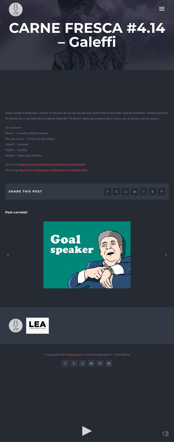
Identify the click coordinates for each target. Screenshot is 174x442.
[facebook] (65, 363)
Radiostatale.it (75, 354)
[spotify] (108, 363)
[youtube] (91, 363)
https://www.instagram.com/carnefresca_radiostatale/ (52, 170)
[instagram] (82, 363)
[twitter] (73, 363)
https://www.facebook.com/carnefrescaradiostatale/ (51, 164)
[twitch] (100, 363)
